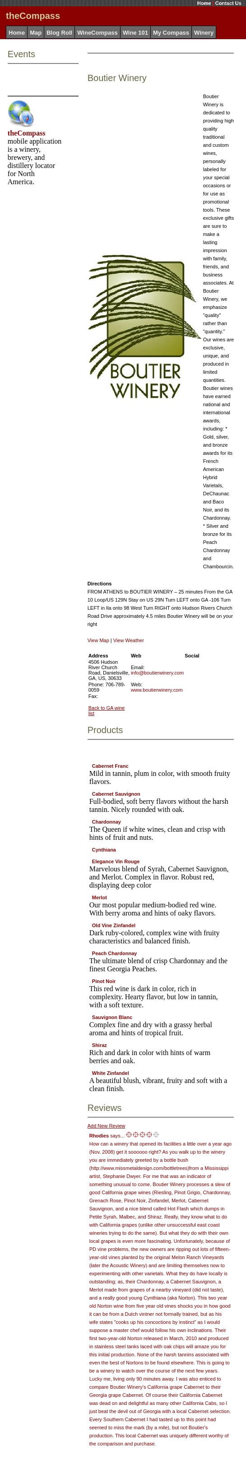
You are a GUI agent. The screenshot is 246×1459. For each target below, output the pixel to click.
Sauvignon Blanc (112, 1017)
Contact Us (228, 3)
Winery (204, 32)
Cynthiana (104, 849)
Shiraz (99, 1045)
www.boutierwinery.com (157, 690)
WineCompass (97, 32)
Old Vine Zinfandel (113, 925)
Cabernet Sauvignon (116, 794)
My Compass (171, 32)
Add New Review (106, 1125)
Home (204, 3)
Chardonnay (106, 822)
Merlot (99, 897)
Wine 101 (135, 32)
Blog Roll (59, 32)
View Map (98, 640)
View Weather (128, 640)
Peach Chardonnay (114, 953)
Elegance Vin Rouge (116, 861)
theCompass (27, 133)
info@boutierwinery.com (157, 672)
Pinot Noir (104, 981)
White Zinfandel (110, 1073)
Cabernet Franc (110, 766)
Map (36, 32)
